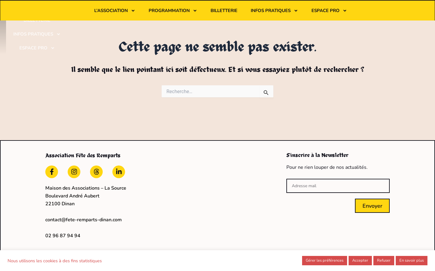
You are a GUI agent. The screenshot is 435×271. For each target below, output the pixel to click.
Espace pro (367, 14)
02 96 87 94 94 (62, 231)
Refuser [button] (384, 260)
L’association (152, 14)
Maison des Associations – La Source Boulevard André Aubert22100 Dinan (85, 191)
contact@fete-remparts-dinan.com (83, 215)
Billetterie (261, 14)
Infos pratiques (312, 14)
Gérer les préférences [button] (324, 260)
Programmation (210, 14)
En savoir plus (411, 260)
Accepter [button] (360, 260)
